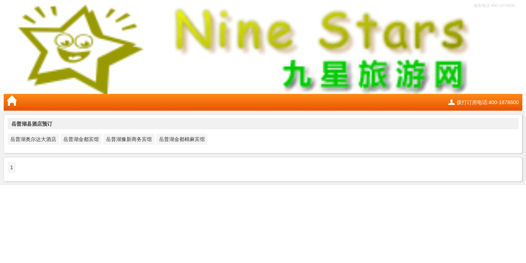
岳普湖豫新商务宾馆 (129, 139)
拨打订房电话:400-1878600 (488, 102)
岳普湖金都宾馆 (81, 139)
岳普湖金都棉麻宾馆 (182, 139)
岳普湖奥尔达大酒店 (33, 139)
